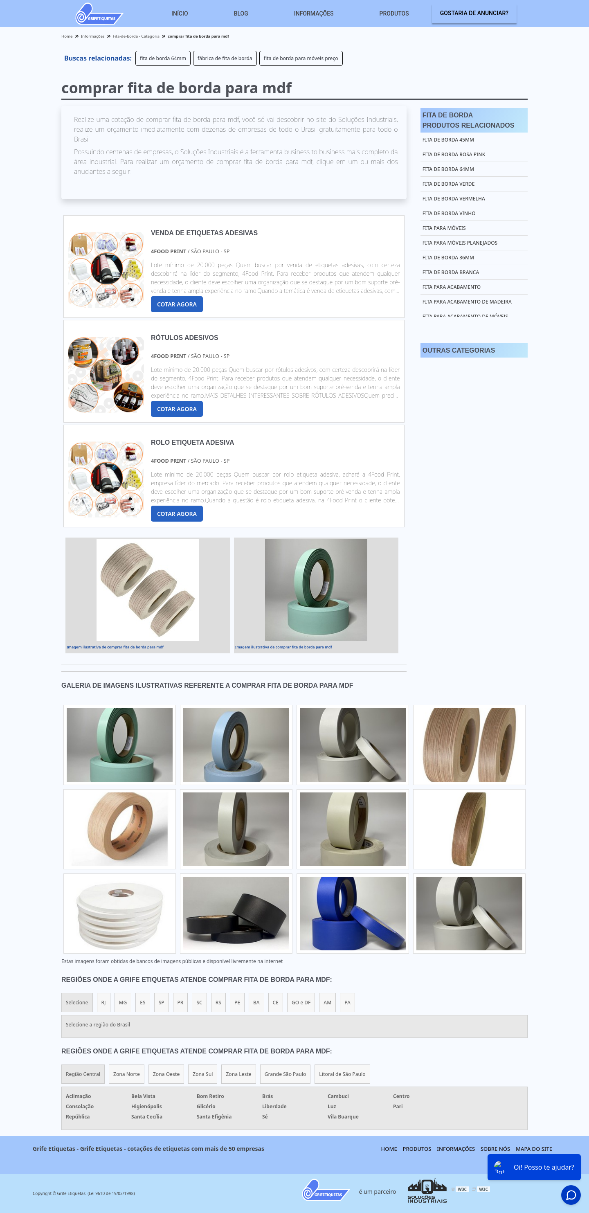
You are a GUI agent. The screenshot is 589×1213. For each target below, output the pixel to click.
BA (256, 1002)
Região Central (83, 1074)
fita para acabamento (452, 287)
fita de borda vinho (449, 213)
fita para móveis (444, 228)
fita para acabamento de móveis (465, 316)
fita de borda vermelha (454, 198)
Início (179, 13)
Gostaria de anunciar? (474, 13)
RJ (103, 1002)
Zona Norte (126, 1074)
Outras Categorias (459, 350)
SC (199, 1002)
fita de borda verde (449, 183)
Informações (314, 13)
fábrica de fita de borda (225, 58)
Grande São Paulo (285, 1074)
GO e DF (301, 1002)
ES (142, 1002)
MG (123, 1002)
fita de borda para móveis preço (301, 58)
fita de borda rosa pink (454, 154)
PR (181, 1002)
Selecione (77, 1002)
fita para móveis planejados (460, 242)
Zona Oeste (166, 1074)
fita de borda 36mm (448, 257)
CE (276, 1002)
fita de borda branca (451, 272)
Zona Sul (203, 1074)
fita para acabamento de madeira (467, 301)
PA (347, 1002)
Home (389, 1148)
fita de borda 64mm (163, 58)
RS (218, 1002)
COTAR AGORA (177, 304)
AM (327, 1002)
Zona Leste (238, 1074)
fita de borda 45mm (448, 139)
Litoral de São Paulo (342, 1074)
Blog (241, 13)
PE (237, 1002)
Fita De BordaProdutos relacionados (469, 120)
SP (161, 1002)
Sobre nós (495, 1148)
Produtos (394, 13)
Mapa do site (534, 1148)
